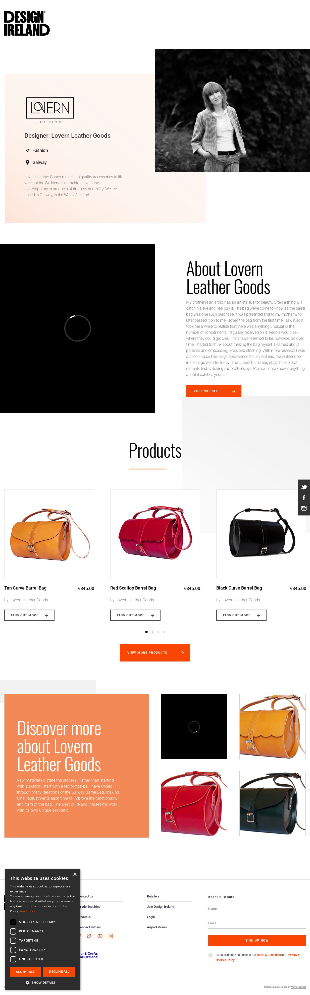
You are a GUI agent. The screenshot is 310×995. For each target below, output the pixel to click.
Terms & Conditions (269, 955)
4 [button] (164, 632)
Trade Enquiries (89, 906)
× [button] (75, 874)
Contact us (85, 896)
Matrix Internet (298, 986)
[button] (42, 982)
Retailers (153, 896)
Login (151, 917)
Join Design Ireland (160, 906)
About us (84, 917)
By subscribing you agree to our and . (258, 957)
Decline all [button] (59, 971)
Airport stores (157, 927)
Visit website (207, 391)
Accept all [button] (25, 972)
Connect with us (89, 927)
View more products (147, 652)
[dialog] (42, 929)
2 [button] (152, 632)
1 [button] (146, 632)
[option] (155, 551)
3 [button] (158, 632)
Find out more (24, 615)
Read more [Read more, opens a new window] (27, 911)
